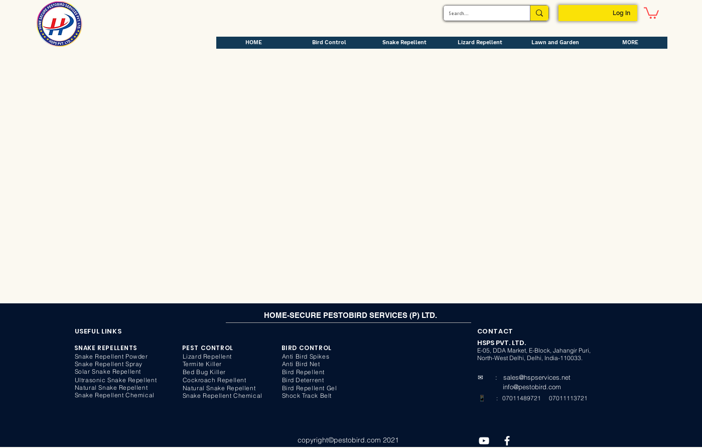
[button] (651, 12)
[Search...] (479, 13)
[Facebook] (507, 440)
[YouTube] (484, 440)
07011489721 (521, 398)
